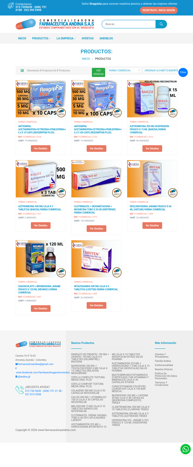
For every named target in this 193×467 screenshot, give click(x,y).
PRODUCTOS (41, 38)
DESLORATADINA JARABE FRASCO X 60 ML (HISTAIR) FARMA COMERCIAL (150, 207)
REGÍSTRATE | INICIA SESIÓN (159, 9)
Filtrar (183, 71)
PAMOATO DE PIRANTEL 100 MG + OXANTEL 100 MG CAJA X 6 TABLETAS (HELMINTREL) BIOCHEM (90, 357)
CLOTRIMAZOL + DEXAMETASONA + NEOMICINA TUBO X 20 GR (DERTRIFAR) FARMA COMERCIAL (94, 208)
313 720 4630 (33, 390)
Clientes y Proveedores (161, 354)
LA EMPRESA (66, 38)
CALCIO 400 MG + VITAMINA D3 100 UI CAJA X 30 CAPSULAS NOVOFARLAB (88, 399)
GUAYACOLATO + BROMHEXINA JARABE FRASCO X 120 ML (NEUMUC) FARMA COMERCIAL (39, 288)
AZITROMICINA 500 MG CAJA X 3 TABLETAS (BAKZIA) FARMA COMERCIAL (39, 207)
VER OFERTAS (98, 71)
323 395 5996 (32, 10)
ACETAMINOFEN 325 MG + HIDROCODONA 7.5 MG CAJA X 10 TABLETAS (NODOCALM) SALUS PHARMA (130, 366)
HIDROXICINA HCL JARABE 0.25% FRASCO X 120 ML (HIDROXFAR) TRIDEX (130, 422)
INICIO (22, 37)
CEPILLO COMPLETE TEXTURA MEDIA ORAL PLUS (88, 377)
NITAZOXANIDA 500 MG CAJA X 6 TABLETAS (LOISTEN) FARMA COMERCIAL (96, 287)
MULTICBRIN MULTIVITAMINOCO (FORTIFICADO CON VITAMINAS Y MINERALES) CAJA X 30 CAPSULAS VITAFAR (130, 378)
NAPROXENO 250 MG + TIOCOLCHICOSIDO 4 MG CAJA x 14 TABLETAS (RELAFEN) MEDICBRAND (89, 369)
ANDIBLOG (106, 37)
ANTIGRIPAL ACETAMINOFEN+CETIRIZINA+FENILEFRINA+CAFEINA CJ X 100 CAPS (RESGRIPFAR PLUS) (96, 128)
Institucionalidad (164, 364)
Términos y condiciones (161, 383)
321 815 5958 (33, 393)
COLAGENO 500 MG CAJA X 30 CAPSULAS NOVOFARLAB (88, 391)
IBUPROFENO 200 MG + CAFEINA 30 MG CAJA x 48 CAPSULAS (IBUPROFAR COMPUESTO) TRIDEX (130, 398)
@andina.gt (23, 376)
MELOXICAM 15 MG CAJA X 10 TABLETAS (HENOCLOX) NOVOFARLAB (88, 408)
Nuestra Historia (163, 368)
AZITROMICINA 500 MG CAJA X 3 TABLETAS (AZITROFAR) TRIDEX (130, 414)
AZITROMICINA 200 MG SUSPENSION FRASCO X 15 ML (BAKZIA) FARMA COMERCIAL (149, 128)
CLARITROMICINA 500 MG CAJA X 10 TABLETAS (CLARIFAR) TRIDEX (130, 407)
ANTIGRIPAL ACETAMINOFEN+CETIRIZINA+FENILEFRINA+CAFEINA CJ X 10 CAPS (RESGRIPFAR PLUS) (40, 128)
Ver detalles (40, 147)
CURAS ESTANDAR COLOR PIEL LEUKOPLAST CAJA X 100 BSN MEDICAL (129, 388)
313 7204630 (24, 7)
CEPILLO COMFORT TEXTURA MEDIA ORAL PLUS (87, 384)
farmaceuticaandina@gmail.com (35, 363)
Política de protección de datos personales (166, 375)
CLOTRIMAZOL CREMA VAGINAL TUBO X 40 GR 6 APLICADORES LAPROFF (89, 417)
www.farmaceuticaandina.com (56, 429)
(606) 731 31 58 (52, 390)
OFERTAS (87, 37)
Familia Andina (163, 360)
